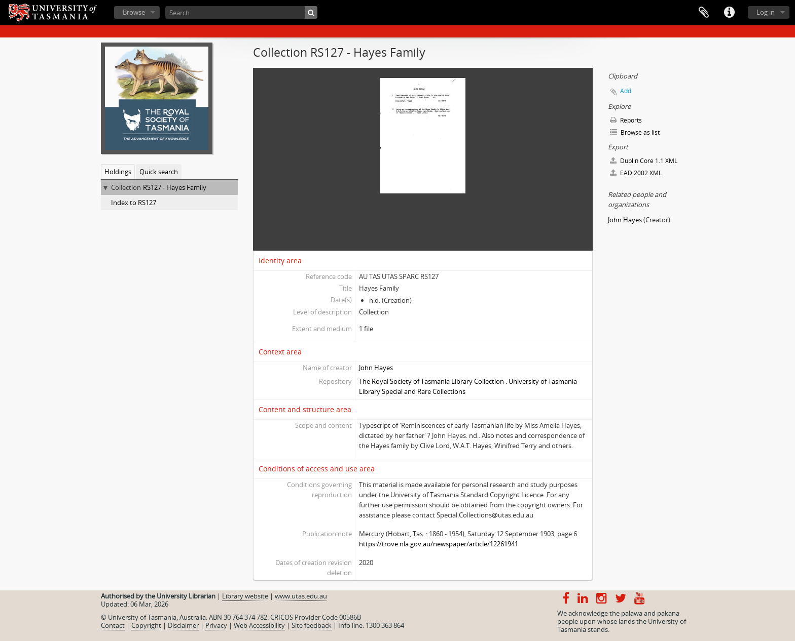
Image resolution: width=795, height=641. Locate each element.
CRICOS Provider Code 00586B (315, 617)
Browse (134, 12)
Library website (245, 595)
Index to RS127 (133, 202)
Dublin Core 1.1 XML (643, 160)
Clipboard (703, 12)
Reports (626, 120)
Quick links (729, 12)
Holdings (117, 171)
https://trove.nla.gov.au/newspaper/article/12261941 (438, 543)
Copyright (146, 625)
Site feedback (312, 625)
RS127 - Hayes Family (174, 187)
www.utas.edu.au (301, 595)
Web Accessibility (259, 625)
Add (625, 91)
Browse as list (635, 132)
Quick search (158, 171)
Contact (113, 625)
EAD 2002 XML (636, 173)
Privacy (216, 625)
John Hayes (376, 367)
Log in (765, 12)
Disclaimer (183, 625)
